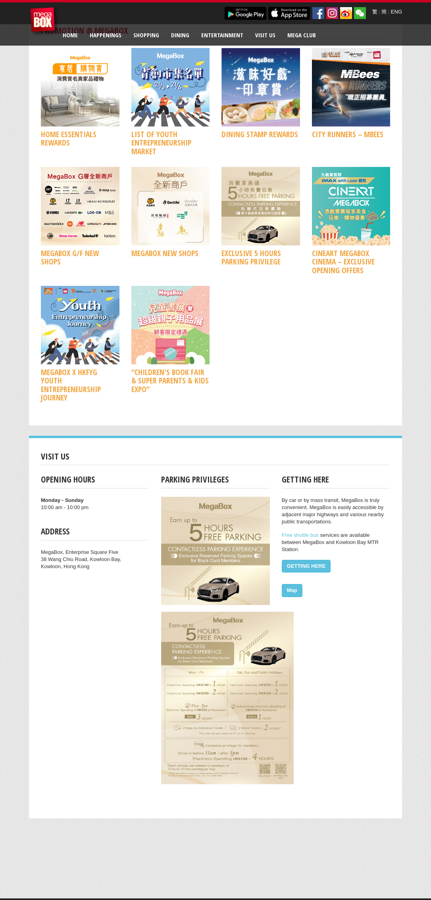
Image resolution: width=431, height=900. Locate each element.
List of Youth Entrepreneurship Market (161, 143)
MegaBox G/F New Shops (70, 257)
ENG (396, 12)
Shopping (146, 35)
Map (292, 590)
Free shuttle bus (300, 535)
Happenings (105, 35)
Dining (180, 35)
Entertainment (222, 35)
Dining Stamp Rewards (259, 134)
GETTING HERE (306, 566)
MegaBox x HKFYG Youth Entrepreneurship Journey (71, 385)
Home (70, 35)
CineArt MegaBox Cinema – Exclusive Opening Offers (343, 262)
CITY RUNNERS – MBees (347, 134)
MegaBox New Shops (164, 253)
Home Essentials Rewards (68, 138)
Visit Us (265, 35)
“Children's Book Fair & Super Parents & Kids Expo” (170, 380)
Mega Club (301, 35)
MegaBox (45, 21)
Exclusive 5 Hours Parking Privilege (251, 257)
